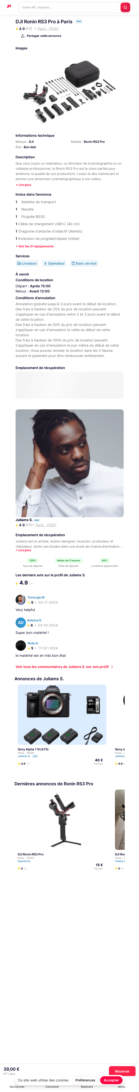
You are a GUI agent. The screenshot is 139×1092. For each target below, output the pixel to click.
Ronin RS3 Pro (94, 141)
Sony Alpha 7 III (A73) (33, 749)
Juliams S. (24, 520)
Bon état (30, 147)
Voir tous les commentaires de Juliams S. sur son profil (62, 667)
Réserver (122, 1071)
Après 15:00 (40, 286)
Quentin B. (26, 861)
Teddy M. (123, 861)
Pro (35, 756)
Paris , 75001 (26, 752)
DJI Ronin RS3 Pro (31, 854)
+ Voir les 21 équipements (35, 246)
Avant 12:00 (39, 291)
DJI (31, 141)
